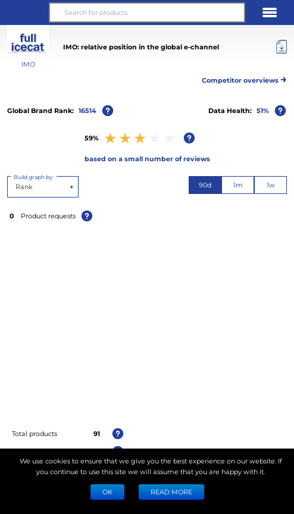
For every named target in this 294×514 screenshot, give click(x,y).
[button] (24, 12)
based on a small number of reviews (147, 158)
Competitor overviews (244, 78)
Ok (107, 491)
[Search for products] (146, 12)
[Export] (281, 47)
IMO (28, 64)
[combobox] (16, 186)
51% (263, 110)
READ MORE (171, 491)
